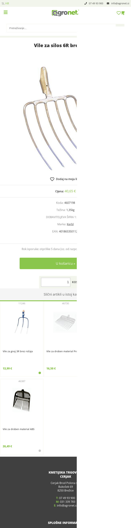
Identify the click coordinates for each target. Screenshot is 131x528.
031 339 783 (67, 497)
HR (7, 3)
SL (3, 3)
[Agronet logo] (65, 13)
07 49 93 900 (96, 3)
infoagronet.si (120, 3)
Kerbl (70, 224)
